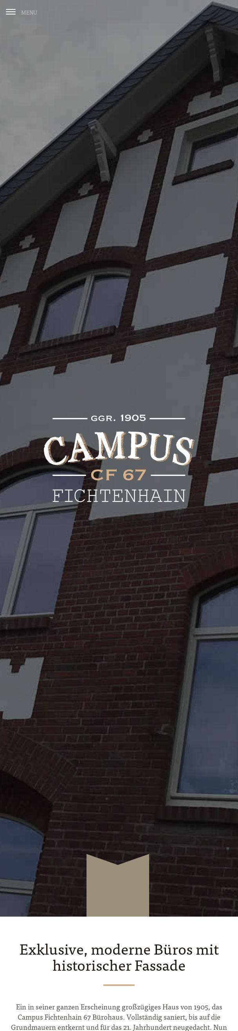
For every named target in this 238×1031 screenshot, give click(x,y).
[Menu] (21, 11)
